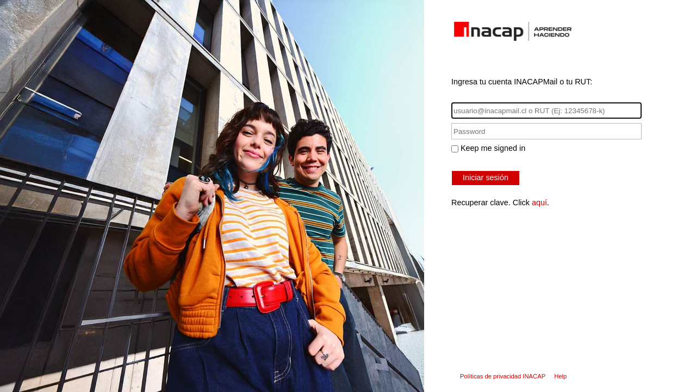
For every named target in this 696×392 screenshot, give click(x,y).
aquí (539, 202)
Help (560, 376)
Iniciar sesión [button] (485, 177)
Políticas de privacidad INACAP (502, 376)
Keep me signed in (493, 148)
